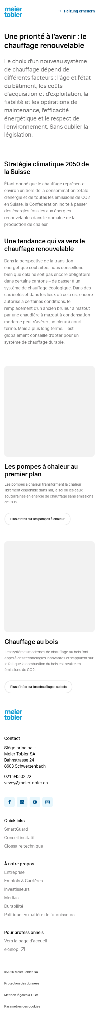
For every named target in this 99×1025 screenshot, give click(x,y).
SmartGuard (16, 829)
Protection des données (21, 983)
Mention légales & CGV (21, 995)
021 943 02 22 (17, 777)
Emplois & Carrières (23, 881)
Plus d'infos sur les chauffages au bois (39, 686)
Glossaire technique (23, 846)
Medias (11, 898)
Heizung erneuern (76, 11)
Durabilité (13, 906)
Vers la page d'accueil (25, 941)
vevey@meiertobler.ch (26, 783)
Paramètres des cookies (22, 1006)
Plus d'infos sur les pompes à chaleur (38, 519)
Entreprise (14, 872)
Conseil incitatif (19, 838)
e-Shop (14, 949)
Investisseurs (17, 889)
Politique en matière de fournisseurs (39, 915)
